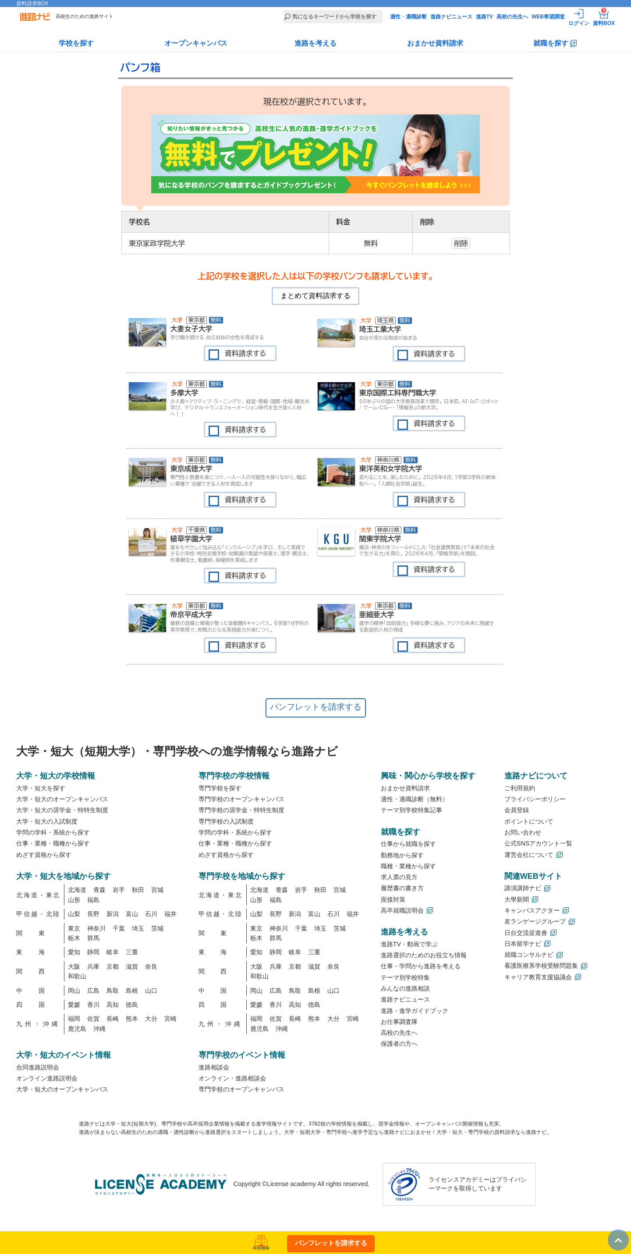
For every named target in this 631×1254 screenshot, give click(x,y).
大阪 (74, 966)
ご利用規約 (519, 788)
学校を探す (76, 43)
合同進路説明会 (37, 1067)
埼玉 (138, 928)
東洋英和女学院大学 (390, 468)
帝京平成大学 (191, 614)
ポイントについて (528, 821)
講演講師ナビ (522, 888)
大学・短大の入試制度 (47, 821)
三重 (132, 952)
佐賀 (93, 1019)
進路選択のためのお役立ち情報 (424, 955)
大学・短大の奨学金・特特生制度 (62, 810)
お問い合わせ (522, 832)
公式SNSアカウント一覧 (538, 843)
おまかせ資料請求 (435, 43)
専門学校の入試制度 (226, 821)
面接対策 (393, 899)
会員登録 (516, 810)
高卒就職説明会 (402, 910)
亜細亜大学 (376, 614)
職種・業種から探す (408, 866)
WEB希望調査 (548, 17)
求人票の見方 (399, 877)
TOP (614, 1232)
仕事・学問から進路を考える (421, 966)
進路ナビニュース (451, 17)
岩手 (119, 890)
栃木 (74, 938)
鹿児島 (77, 1029)
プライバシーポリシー (535, 799)
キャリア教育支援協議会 (538, 976)
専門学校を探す (220, 788)
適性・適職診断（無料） (414, 799)
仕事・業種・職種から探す (53, 843)
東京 (74, 928)
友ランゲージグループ (535, 921)
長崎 (112, 1019)
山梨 (74, 914)
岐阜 (112, 952)
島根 (132, 991)
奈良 (151, 966)
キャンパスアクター (532, 910)
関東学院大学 (380, 538)
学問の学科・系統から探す (53, 832)
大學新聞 (516, 899)
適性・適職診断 (408, 17)
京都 (112, 966)
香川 (93, 1005)
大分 (151, 1019)
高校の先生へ (512, 17)
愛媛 (74, 1005)
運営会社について (528, 854)
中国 (38, 991)
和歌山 (77, 976)
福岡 (74, 1019)
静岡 (93, 952)
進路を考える (315, 43)
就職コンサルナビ (528, 954)
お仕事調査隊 (399, 1021)
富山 (132, 914)
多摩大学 (184, 392)
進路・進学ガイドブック (414, 1010)
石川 (151, 914)
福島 (93, 900)
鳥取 (112, 991)
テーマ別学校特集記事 (411, 810)
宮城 (157, 890)
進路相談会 (214, 1067)
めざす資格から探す (43, 854)
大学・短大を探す (40, 788)
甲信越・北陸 (38, 914)
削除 (461, 243)
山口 (151, 991)
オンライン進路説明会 (47, 1078)
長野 (93, 914)
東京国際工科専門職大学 (397, 392)
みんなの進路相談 (405, 988)
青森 (99, 890)
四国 (38, 1005)
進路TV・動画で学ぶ (409, 944)
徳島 (132, 1005)
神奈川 (96, 928)
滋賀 (132, 966)
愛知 (74, 952)
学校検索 (261, 1246)
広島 (93, 991)
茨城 (157, 928)
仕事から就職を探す (408, 843)
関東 (38, 933)
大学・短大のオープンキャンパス (62, 799)
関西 (38, 971)
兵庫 (93, 966)
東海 (38, 952)
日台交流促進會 (525, 932)
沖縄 (99, 1029)
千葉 (119, 928)
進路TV (484, 17)
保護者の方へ (399, 1043)
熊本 (132, 1019)
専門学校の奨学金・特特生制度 (241, 810)
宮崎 (170, 1019)
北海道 (77, 890)
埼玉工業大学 (380, 329)
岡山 (74, 991)
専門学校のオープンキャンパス (241, 799)
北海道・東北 (38, 895)
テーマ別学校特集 (405, 977)
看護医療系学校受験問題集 (541, 965)
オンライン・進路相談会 (232, 1078)
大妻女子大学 (191, 328)
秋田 (138, 890)
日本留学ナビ (522, 943)
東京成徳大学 (191, 468)
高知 (112, 1005)
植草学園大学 (191, 538)
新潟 (112, 914)
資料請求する (245, 353)
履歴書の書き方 (402, 888)
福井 (170, 914)
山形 (74, 900)
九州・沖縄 (38, 1024)
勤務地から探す (402, 855)
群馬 (93, 938)
